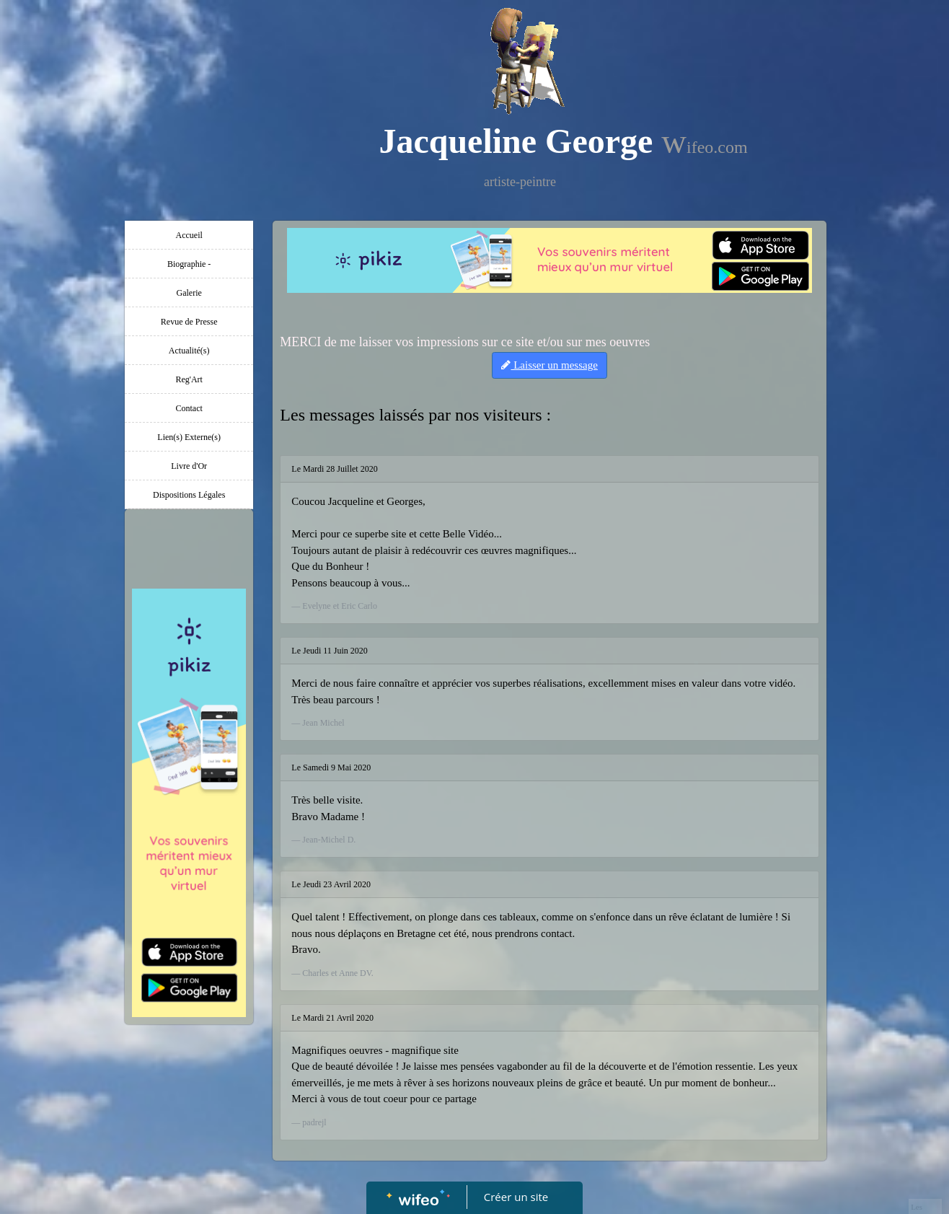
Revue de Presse (189, 322)
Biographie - (189, 264)
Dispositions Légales (189, 495)
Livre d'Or (189, 466)
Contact (189, 408)
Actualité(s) (189, 351)
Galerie (189, 293)
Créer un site (516, 1196)
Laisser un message (549, 365)
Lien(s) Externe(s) (189, 437)
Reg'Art (189, 379)
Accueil (189, 235)
